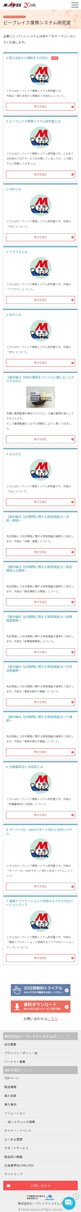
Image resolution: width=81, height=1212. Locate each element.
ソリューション (14, 1113)
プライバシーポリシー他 (21, 1053)
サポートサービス (16, 1148)
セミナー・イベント (18, 1130)
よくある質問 (13, 1139)
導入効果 (10, 1095)
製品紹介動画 (13, 1156)
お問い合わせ (40, 1185)
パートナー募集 (14, 1061)
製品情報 (10, 1087)
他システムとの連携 (21, 1122)
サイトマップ (13, 1174)
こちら (53, 1018)
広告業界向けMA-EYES (19, 1165)
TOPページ (11, 1078)
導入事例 (10, 1104)
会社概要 (10, 1044)
